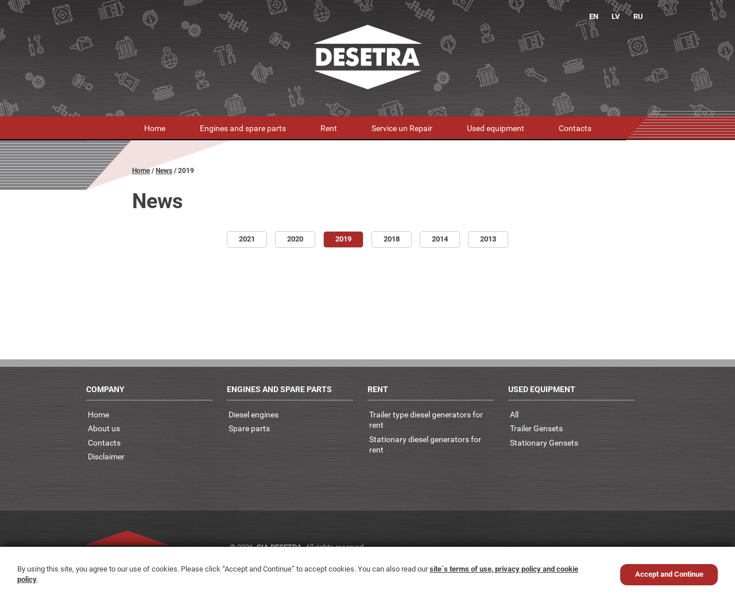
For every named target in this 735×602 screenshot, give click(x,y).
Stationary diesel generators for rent (425, 444)
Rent (328, 127)
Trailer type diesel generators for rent (426, 420)
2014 (440, 239)
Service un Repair (402, 127)
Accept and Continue (669, 574)
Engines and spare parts (243, 127)
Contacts (575, 127)
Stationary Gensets (544, 442)
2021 (247, 239)
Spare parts (249, 428)
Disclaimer (106, 456)
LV (616, 16)
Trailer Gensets (536, 428)
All (514, 414)
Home (154, 127)
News (164, 171)
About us (104, 428)
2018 (392, 239)
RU (638, 16)
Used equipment (495, 127)
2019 (343, 239)
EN (593, 16)
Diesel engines (253, 414)
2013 (488, 239)
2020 (295, 239)
